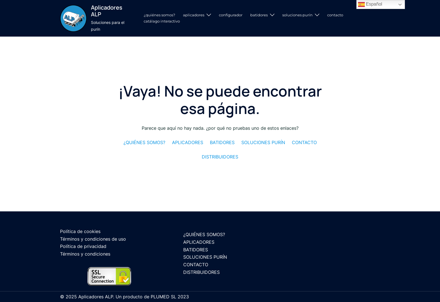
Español (370, 4)
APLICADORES (193, 15)
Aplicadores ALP (106, 11)
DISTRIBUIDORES (201, 272)
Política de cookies (80, 231)
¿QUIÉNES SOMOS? (159, 15)
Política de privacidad (83, 246)
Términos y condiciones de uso (93, 239)
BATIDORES (259, 15)
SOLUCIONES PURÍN (297, 15)
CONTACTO (335, 15)
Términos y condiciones (85, 254)
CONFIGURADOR (230, 15)
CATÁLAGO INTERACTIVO (162, 21)
